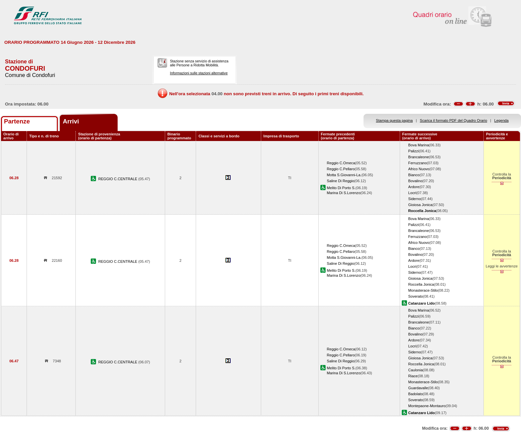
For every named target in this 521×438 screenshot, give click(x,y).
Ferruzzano (417, 163)
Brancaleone (418, 157)
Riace (413, 376)
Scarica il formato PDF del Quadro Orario (453, 120)
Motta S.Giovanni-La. (344, 175)
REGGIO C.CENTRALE (118, 179)
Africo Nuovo (418, 169)
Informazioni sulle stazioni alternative (199, 73)
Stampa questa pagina (394, 120)
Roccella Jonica (421, 284)
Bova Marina (418, 145)
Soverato (415, 296)
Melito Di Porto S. (341, 188)
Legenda (501, 120)
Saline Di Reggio (341, 181)
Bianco (414, 175)
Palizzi (413, 151)
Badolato (415, 394)
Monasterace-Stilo (423, 290)
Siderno (414, 199)
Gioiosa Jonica (420, 205)
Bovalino (415, 181)
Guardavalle (418, 388)
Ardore (413, 187)
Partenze (17, 121)
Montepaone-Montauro (427, 406)
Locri (412, 193)
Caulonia (415, 370)
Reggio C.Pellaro (341, 169)
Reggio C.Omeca (341, 163)
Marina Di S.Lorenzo (344, 193)
